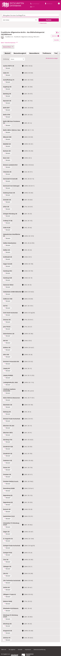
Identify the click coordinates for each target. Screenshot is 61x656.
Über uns (3, 649)
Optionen (55, 36)
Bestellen (56, 40)
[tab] (7, 53)
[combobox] (20, 20)
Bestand (7, 53)
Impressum (28, 649)
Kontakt (20, 649)
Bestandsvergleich (20, 53)
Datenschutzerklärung (39, 649)
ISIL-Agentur (12, 649)
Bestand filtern (8, 47)
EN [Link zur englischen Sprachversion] (31, 6)
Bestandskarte (34, 53)
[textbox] (30, 15)
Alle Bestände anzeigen (52, 58)
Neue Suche (43, 23)
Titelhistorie (47, 53)
